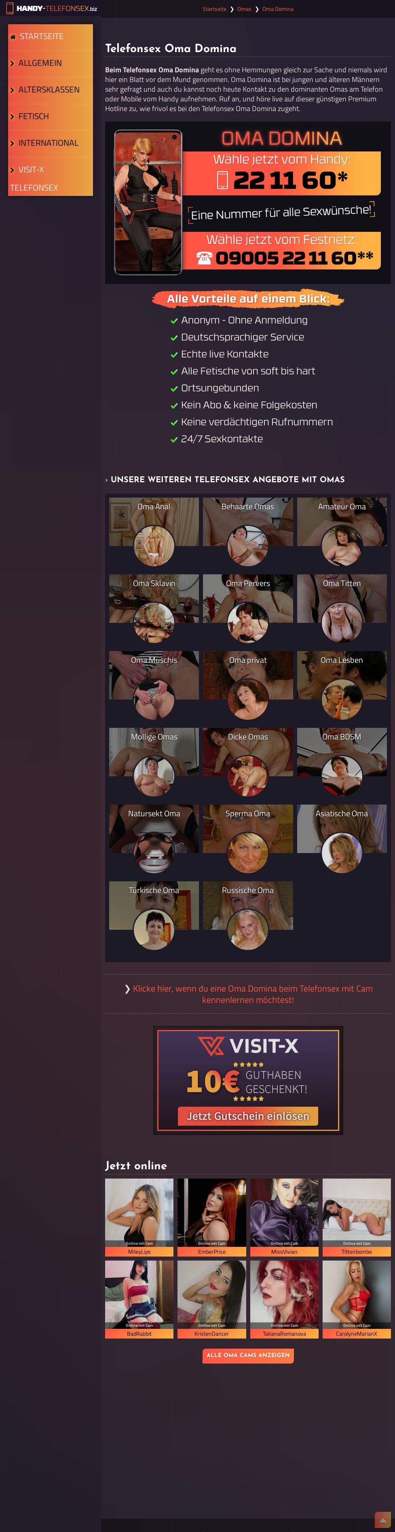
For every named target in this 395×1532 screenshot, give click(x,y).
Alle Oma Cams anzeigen (248, 1356)
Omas (244, 8)
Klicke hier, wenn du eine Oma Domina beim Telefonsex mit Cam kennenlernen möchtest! (253, 994)
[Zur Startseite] (50, 8)
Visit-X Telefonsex (49, 262)
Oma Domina (278, 8)
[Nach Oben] (383, 1520)
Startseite (40, 45)
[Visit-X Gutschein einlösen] (248, 1080)
